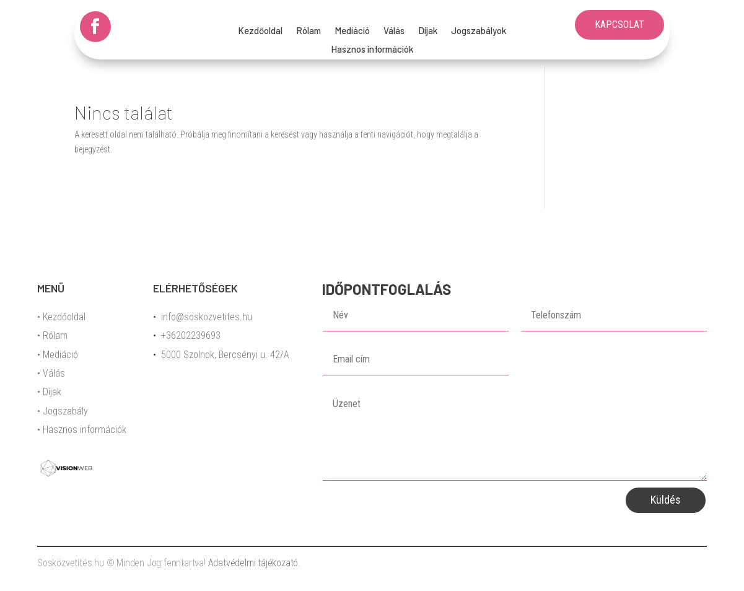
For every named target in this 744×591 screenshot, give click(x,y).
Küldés (665, 499)
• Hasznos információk (81, 430)
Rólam (308, 31)
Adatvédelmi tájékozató (253, 563)
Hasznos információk (372, 50)
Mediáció (352, 31)
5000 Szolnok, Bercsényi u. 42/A (225, 355)
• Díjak (49, 392)
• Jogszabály (62, 411)
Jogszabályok (478, 31)
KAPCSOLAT (619, 24)
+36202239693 (191, 335)
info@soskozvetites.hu (206, 317)
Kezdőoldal (260, 31)
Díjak (427, 31)
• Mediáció (57, 355)
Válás (394, 31)
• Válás (51, 373)
